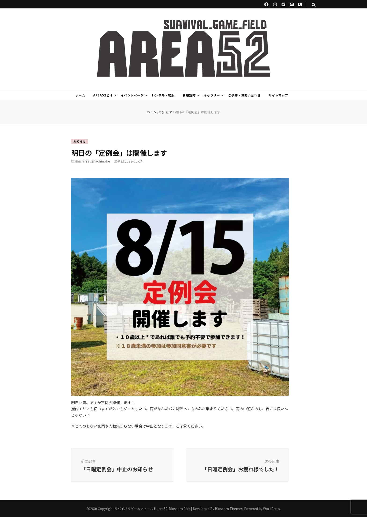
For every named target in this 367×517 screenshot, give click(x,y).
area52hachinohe (96, 161)
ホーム (80, 95)
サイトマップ (278, 95)
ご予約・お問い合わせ (244, 95)
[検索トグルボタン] (314, 5)
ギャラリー (212, 95)
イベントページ (132, 95)
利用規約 (189, 95)
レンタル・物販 (163, 95)
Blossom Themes (229, 508)
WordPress (271, 508)
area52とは (103, 95)
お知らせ (79, 141)
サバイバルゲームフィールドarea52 (140, 508)
